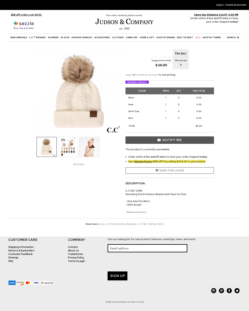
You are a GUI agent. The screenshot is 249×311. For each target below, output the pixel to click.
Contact (73, 247)
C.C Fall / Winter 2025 (151, 224)
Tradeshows (75, 254)
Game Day (132, 37)
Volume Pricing (143, 161)
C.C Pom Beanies (116, 224)
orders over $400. (26, 14)
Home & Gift (147, 37)
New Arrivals (18, 37)
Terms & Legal (76, 261)
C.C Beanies (37, 37)
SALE (198, 37)
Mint (130, 118)
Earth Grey (133, 111)
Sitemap (13, 257)
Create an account (235, 5)
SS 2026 (64, 37)
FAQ (10, 261)
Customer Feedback (20, 254)
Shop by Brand (165, 37)
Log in (219, 5)
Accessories (102, 37)
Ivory (101, 224)
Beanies (131, 224)
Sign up (117, 276)
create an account (147, 74)
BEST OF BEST (185, 37)
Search (233, 37)
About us (73, 250)
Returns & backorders (21, 250)
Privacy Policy (76, 257)
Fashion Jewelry (82, 37)
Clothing (118, 37)
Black (131, 97)
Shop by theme (212, 37)
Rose (130, 104)
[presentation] (137, 261)
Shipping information (21, 247)
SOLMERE (53, 37)
